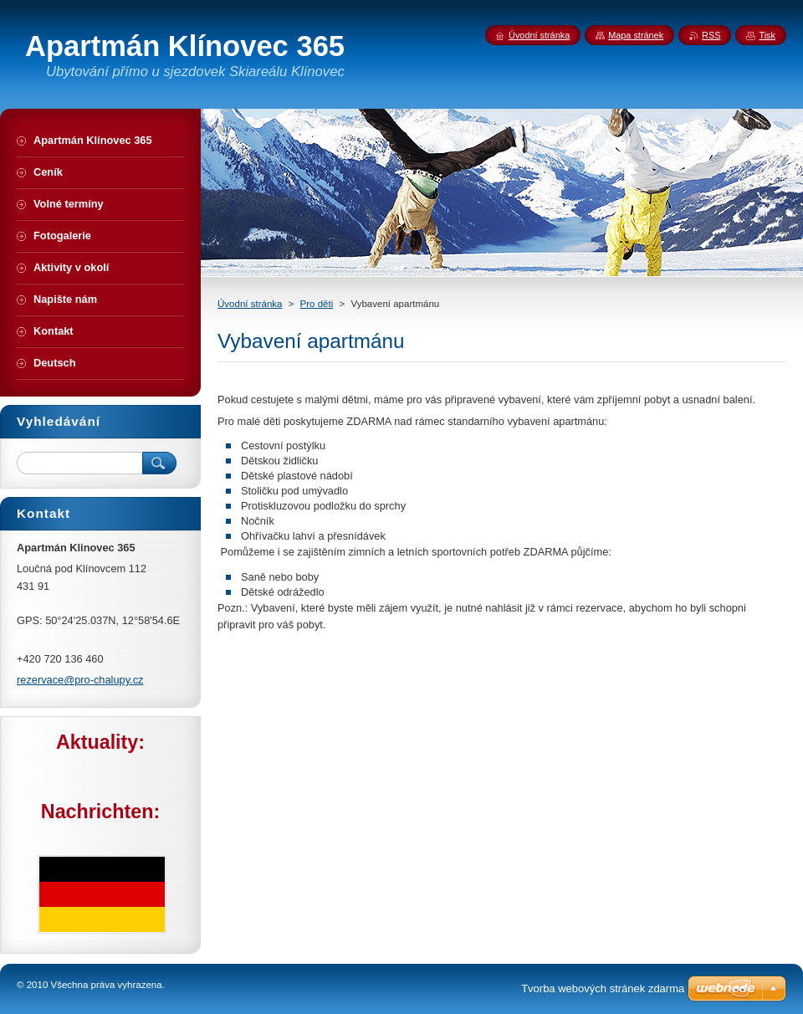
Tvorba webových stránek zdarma (602, 988)
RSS (711, 35)
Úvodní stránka (249, 304)
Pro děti (317, 304)
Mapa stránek (635, 35)
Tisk (767, 35)
